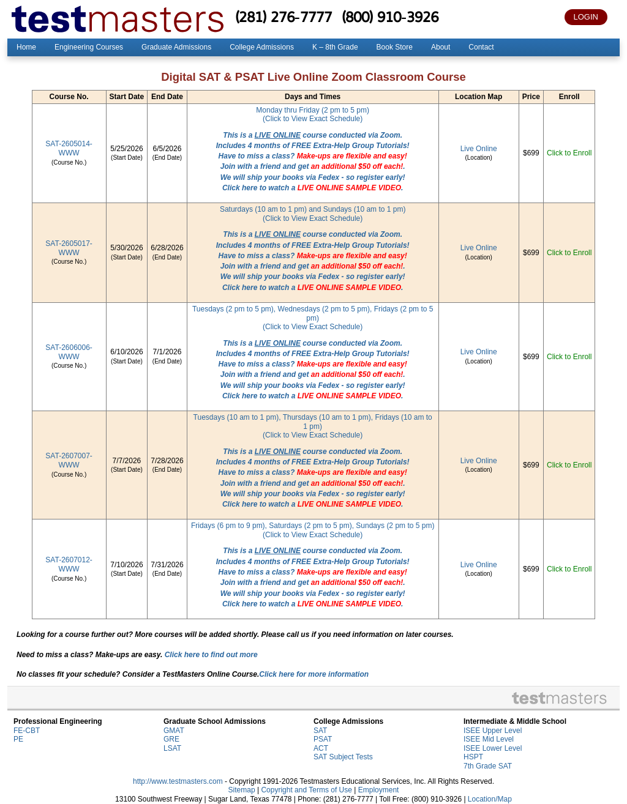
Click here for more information (314, 674)
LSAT (172, 748)
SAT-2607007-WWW (68, 460)
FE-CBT (26, 730)
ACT (321, 748)
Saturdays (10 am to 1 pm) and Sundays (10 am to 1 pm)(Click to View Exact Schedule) (312, 214)
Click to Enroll (569, 153)
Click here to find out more (211, 654)
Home (26, 47)
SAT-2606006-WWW (68, 352)
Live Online (478, 148)
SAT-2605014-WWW (68, 148)
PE (18, 739)
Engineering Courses (88, 47)
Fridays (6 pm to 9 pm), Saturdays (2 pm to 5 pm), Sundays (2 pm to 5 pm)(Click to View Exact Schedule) (312, 530)
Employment (378, 790)
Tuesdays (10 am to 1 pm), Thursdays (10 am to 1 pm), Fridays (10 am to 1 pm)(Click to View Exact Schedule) (312, 426)
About (440, 47)
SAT (320, 730)
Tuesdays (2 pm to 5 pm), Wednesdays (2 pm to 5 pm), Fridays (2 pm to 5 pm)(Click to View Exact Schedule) (312, 318)
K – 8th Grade (335, 47)
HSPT (473, 757)
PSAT (323, 739)
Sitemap (241, 790)
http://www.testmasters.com (178, 781)
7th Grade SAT (488, 766)
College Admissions (262, 47)
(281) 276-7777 (283, 16)
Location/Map (490, 799)
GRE (171, 739)
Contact (481, 47)
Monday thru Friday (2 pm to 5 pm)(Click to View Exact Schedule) (312, 115)
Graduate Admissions (176, 47)
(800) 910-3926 (390, 16)
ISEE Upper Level (493, 730)
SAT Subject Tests (343, 757)
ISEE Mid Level (489, 739)
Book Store (395, 47)
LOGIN (586, 16)
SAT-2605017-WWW (68, 248)
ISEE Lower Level (493, 748)
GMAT (173, 730)
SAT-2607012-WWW (68, 564)
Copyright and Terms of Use (306, 790)
